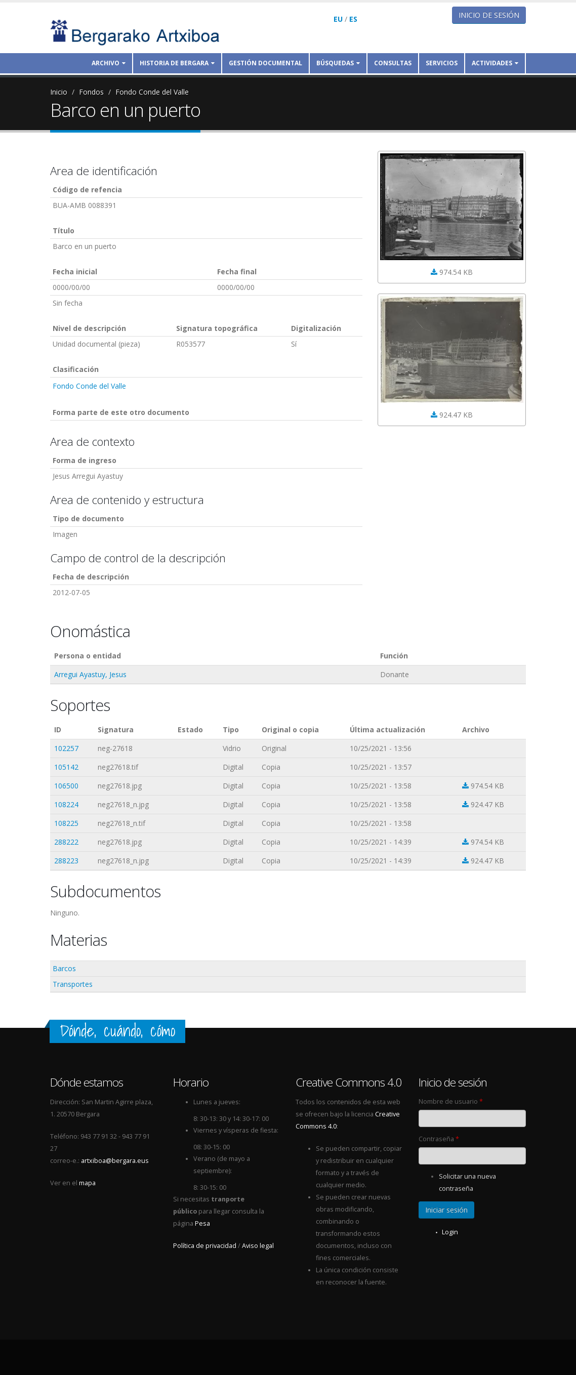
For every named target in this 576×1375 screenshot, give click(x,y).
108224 (66, 804)
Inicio (58, 92)
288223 (66, 860)
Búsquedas (338, 63)
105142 (66, 767)
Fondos (91, 92)
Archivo (109, 63)
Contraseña (439, 1139)
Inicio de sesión (489, 15)
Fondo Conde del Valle (152, 92)
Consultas (393, 63)
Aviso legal (258, 1245)
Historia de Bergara (177, 63)
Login (450, 1232)
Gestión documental (265, 63)
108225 (66, 823)
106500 (66, 785)
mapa (87, 1183)
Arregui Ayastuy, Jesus (90, 674)
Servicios (442, 63)
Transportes (73, 984)
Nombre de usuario (451, 1101)
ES (353, 19)
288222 (66, 842)
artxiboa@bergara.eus (115, 1160)
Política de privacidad (204, 1245)
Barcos (64, 968)
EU (338, 19)
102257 (66, 748)
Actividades (495, 63)
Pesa (202, 1223)
